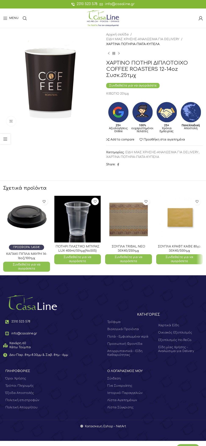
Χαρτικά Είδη (168, 325)
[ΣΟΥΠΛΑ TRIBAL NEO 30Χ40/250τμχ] (128, 219)
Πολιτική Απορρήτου (21, 407)
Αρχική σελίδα (117, 34)
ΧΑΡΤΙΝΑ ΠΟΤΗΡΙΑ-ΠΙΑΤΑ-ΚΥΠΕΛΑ (133, 44)
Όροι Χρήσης (15, 378)
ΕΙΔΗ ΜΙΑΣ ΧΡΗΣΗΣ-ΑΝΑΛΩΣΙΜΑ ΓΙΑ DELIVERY (142, 39)
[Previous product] (108, 53)
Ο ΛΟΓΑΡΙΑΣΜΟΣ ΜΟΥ (125, 371)
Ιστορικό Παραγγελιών (124, 393)
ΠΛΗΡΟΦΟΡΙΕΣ (17, 371)
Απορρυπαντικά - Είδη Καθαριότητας (124, 353)
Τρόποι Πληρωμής (19, 385)
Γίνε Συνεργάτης (119, 385)
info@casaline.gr (120, 4)
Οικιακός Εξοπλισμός (175, 332)
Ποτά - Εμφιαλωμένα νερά (127, 336)
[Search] (25, 18)
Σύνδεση (114, 378)
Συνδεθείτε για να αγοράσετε (133, 85)
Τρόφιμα (114, 322)
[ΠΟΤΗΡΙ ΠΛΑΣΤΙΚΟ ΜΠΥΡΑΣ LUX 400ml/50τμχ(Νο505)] (77, 219)
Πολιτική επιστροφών (22, 400)
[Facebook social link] (118, 165)
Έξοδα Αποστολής (19, 393)
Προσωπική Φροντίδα (124, 343)
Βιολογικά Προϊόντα (123, 329)
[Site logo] (103, 18)
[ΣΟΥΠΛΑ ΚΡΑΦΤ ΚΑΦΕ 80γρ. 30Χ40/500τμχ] (179, 219)
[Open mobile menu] (11, 18)
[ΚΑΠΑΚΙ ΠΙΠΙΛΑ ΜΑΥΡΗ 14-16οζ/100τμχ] (26, 223)
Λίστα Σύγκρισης (120, 407)
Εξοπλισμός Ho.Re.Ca (174, 340)
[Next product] (118, 53)
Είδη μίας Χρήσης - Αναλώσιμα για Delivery (176, 349)
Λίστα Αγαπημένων (122, 400)
